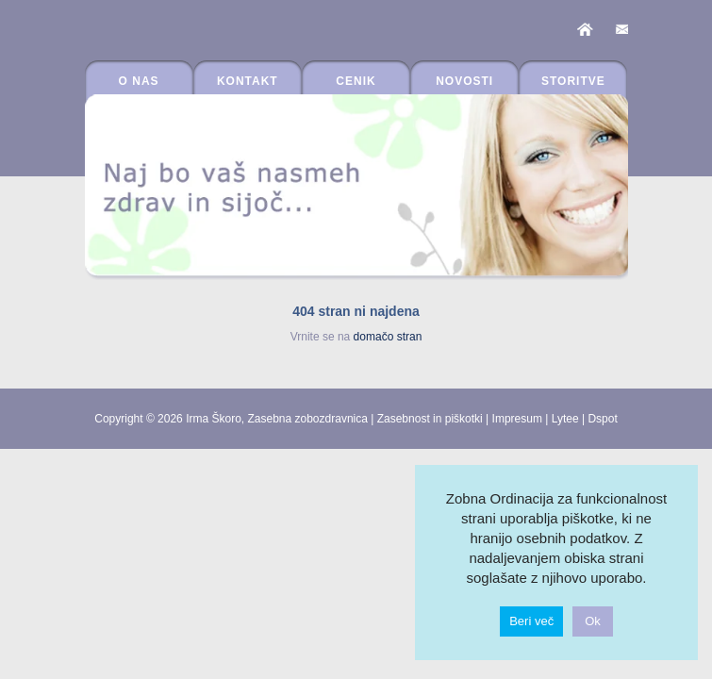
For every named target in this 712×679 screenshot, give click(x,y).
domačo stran (388, 336)
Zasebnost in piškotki (430, 418)
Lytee (565, 418)
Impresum (517, 418)
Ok (593, 621)
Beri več (531, 621)
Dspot (602, 418)
